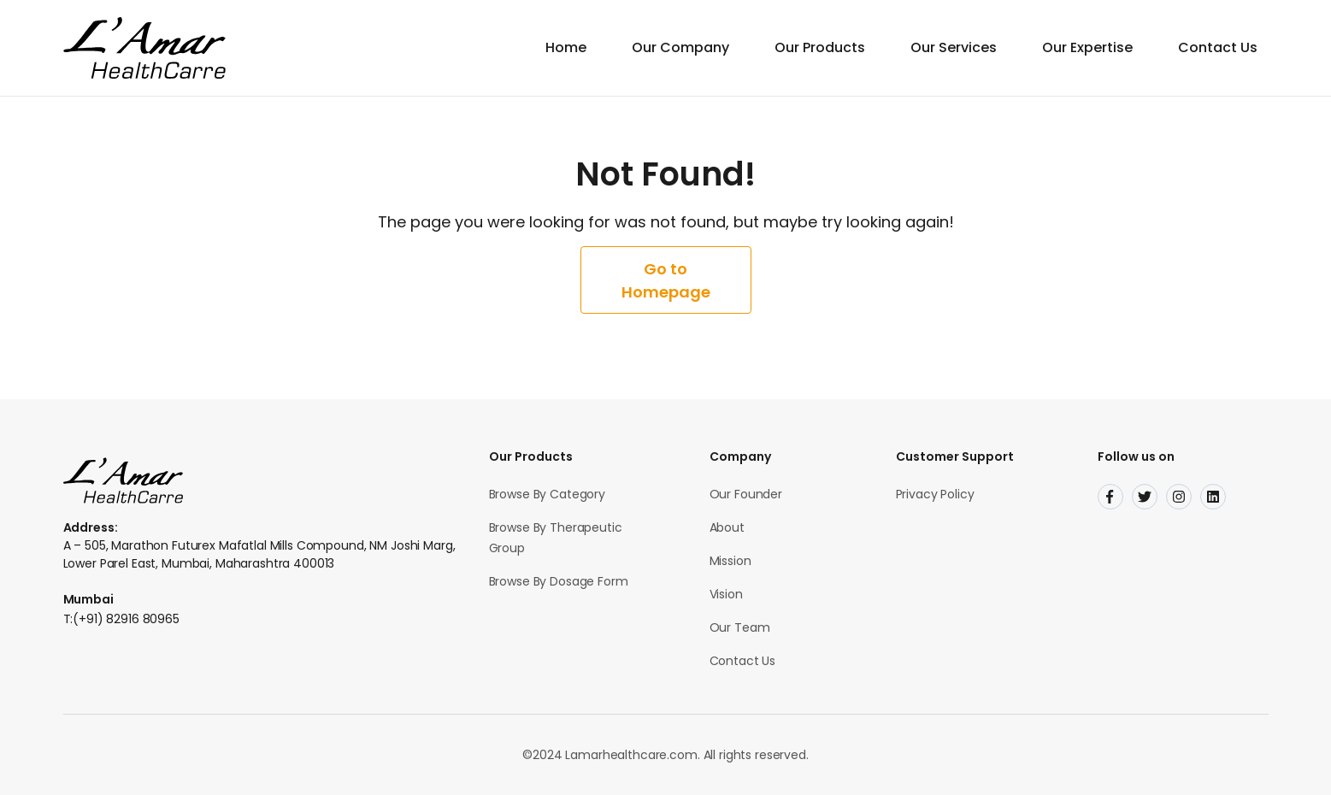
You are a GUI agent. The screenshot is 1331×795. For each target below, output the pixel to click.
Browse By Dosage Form (558, 581)
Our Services (953, 47)
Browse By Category (547, 494)
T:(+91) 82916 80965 (121, 618)
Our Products (819, 47)
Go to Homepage (665, 280)
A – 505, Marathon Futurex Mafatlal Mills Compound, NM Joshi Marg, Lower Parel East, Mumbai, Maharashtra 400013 (259, 554)
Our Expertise (1087, 47)
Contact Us (1217, 47)
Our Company (680, 47)
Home (565, 47)
